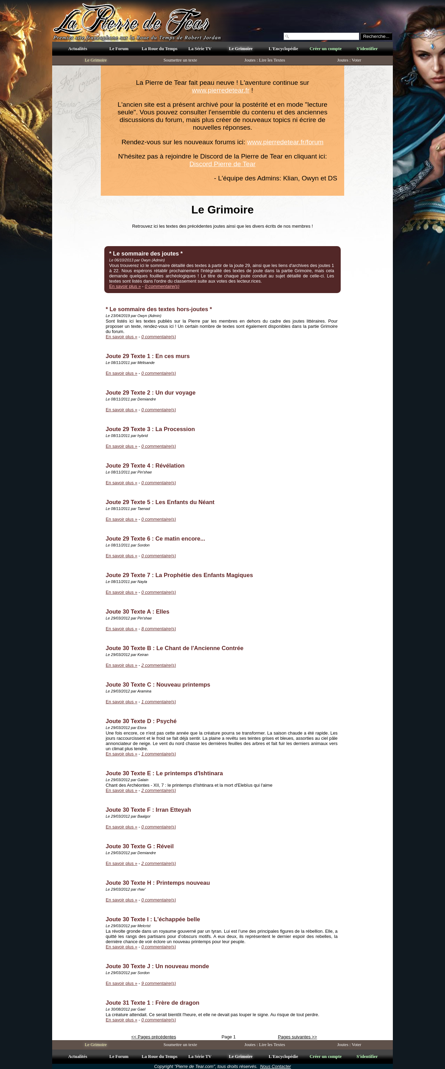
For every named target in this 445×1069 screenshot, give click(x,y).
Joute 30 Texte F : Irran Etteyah (148, 810)
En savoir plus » (125, 286)
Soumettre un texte (180, 60)
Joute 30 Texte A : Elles (137, 611)
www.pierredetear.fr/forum (285, 142)
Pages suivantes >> (297, 1036)
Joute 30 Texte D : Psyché (141, 721)
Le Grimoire (96, 60)
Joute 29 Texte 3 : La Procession (150, 429)
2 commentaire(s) (158, 665)
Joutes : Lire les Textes (264, 60)
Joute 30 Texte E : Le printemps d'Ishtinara (164, 773)
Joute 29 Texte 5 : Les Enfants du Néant (160, 502)
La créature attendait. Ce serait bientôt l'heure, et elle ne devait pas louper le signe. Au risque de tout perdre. (212, 1014)
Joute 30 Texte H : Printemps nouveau (158, 883)
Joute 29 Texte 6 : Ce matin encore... (155, 538)
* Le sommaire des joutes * (146, 253)
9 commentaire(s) (158, 983)
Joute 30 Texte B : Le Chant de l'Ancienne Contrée (174, 648)
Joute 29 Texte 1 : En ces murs (148, 356)
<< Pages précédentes (153, 1036)
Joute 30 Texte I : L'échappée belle (153, 919)
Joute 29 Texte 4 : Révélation (145, 465)
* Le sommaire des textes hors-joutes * (159, 309)
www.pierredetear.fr (220, 90)
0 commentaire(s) (162, 286)
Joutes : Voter (349, 60)
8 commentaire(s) (158, 628)
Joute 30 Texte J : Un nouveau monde (157, 966)
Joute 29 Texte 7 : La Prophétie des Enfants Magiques (179, 575)
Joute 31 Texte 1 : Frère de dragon (152, 1002)
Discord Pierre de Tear (222, 164)
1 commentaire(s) (158, 701)
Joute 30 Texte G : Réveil (140, 846)
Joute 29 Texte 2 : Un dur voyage (150, 392)
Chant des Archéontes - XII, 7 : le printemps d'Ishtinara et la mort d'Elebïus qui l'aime (189, 785)
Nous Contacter (275, 1066)
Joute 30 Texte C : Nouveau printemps (158, 684)
